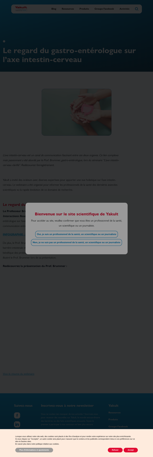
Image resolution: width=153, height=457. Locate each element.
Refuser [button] (115, 450)
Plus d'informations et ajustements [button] (34, 450)
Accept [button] (131, 450)
